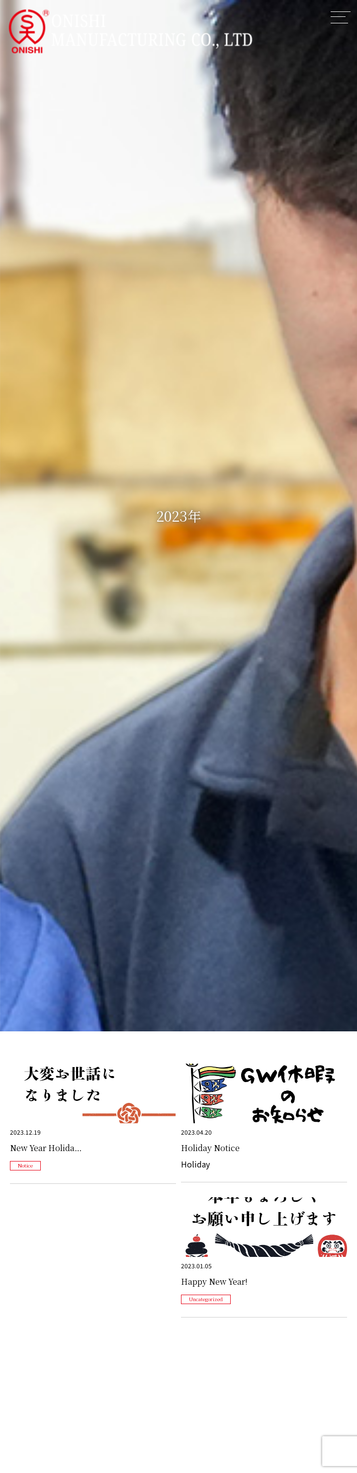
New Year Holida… (46, 1148)
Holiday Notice (210, 1148)
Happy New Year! (214, 1281)
